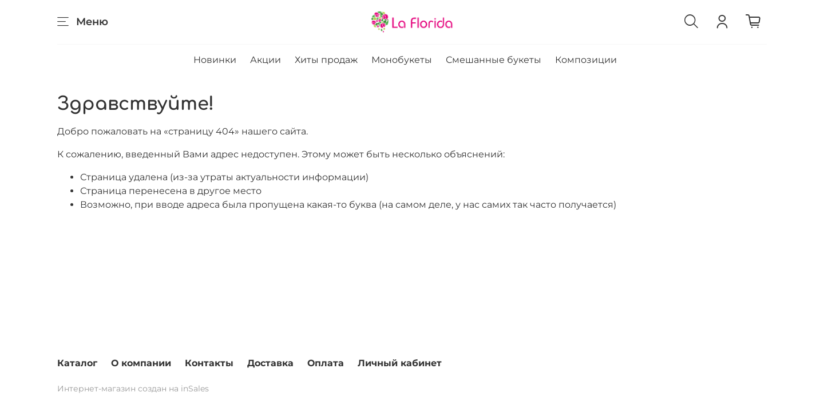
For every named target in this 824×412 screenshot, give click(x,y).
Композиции (586, 59)
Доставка (270, 363)
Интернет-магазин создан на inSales (133, 388)
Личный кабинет (400, 363)
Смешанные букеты (493, 59)
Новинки (214, 59)
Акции (265, 59)
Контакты (209, 363)
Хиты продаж (326, 59)
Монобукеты (401, 59)
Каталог (77, 363)
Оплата (325, 363)
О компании (141, 363)
